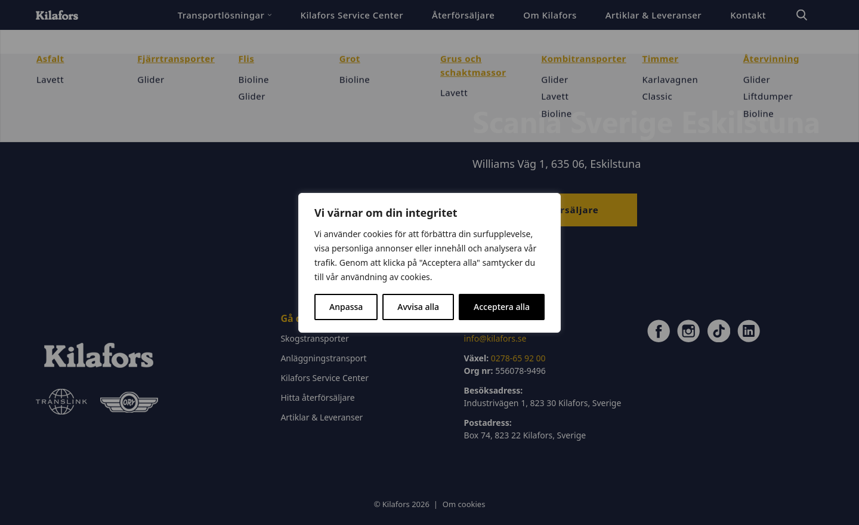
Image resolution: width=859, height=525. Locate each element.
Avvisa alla (418, 306)
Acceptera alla (502, 306)
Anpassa (346, 306)
